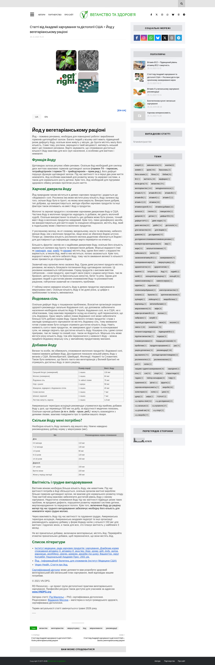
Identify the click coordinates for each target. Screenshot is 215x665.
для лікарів (160, 230)
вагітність (149, 179)
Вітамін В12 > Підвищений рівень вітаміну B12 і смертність (162, 63)
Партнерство (55, 15)
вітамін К (154, 197)
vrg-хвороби (141, 415)
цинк (165, 392)
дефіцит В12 (166, 216)
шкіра (149, 396)
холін (154, 392)
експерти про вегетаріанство (148, 244)
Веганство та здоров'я (113, 14)
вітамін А (140, 193)
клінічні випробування (145, 290)
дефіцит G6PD (141, 221)
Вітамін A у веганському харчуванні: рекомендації (163, 90)
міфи (158, 308)
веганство (43, 628)
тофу (171, 378)
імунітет (139, 271)
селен (148, 364)
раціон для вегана (144, 350)
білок (155, 174)
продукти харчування (160, 345)
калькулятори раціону (156, 276)
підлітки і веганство (144, 336)
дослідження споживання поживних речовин (154, 239)
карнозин (153, 285)
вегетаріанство (57, 628)
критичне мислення (170, 295)
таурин (139, 378)
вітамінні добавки (164, 207)
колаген (139, 295)
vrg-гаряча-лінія (143, 401)
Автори (41, 15)
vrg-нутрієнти (159, 406)
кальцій (174, 276)
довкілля (140, 234)
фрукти (165, 382)
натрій (153, 318)
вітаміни (154, 202)
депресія (140, 216)
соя (147, 373)
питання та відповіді (145, 332)
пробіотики (140, 345)
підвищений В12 (166, 332)
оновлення (155, 327)
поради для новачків (166, 341)
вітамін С (168, 197)
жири (139, 248)
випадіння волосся (164, 188)
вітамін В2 (170, 193)
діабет (157, 225)
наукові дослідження (145, 322)
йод (84, 628)
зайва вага (140, 253)
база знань (165, 170)
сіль (138, 373)
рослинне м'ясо (142, 359)
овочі (162, 322)
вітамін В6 (140, 197)
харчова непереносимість (147, 387)
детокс (153, 216)
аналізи (169, 165)
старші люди (172, 373)
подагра (161, 336)
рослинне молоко (162, 359)
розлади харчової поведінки (165, 355)
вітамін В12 (155, 193)
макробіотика (170, 299)
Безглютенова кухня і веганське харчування (161, 102)
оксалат (174, 322)
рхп (137, 364)
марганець (140, 304)
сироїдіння (173, 369)
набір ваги (140, 318)
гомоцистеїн (166, 211)
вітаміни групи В (143, 207)
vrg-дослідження (163, 401)
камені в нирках (164, 281)
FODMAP (161, 396)
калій (138, 276)
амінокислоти (154, 165)
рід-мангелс (142, 355)
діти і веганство (143, 230)
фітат (153, 382)
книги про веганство (168, 290)
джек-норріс (159, 221)
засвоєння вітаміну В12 (145, 258)
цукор (138, 396)
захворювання (167, 258)
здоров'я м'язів (161, 267)
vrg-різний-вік (142, 410)
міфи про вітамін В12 (144, 313)
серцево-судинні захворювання (149, 369)
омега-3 (140, 327)
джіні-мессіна (142, 225)
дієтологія (171, 225)
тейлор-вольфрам (156, 378)
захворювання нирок (145, 262)
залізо (154, 253)
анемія (139, 170)
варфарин (164, 179)
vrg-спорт (158, 410)
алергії (139, 165)
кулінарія (140, 299)
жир (167, 244)
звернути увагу (73, 628)
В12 (137, 179)
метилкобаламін (158, 304)
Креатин (152, 295)
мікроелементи (96, 628)
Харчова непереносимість (159, 112)
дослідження (156, 234)
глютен (152, 211)
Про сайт (68, 15)
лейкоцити (154, 299)
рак (177, 345)
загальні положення (156, 248)
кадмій (175, 271)
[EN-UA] (122, 110)
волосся (139, 211)
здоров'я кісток (142, 267)
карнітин (139, 285)
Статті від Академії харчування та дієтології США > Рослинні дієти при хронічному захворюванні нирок (163, 77)
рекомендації (111, 628)
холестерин (141, 392)
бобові (167, 174)
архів (151, 170)
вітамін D (140, 202)
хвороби (167, 387)
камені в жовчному (144, 281)
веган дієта (141, 184)
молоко (162, 313)
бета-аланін (141, 174)
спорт (158, 373)
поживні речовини (143, 341)
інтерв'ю (152, 271)
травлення (140, 382)
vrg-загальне (141, 406)
